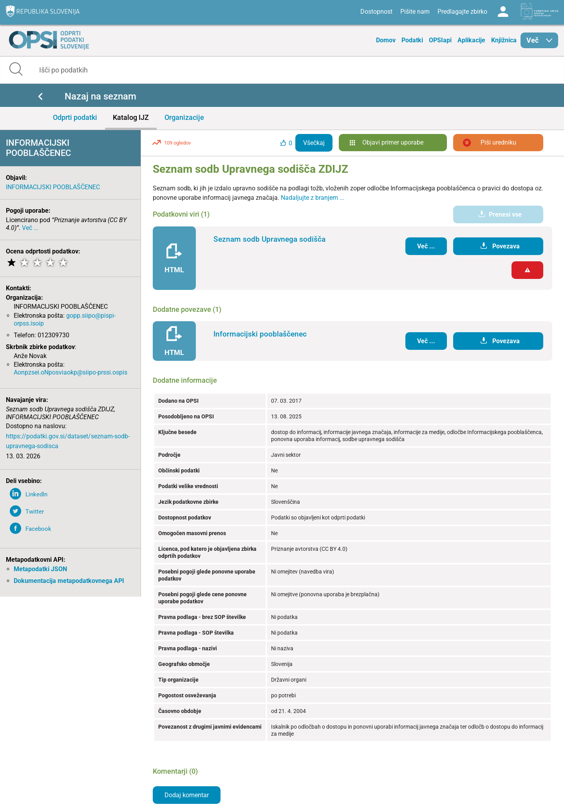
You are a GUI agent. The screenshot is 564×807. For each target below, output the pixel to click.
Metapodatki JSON (40, 569)
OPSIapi (440, 40)
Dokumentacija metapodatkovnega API (69, 580)
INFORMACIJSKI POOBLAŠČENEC (53, 187)
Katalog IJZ (131, 117)
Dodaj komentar (186, 795)
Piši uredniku (498, 142)
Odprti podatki (75, 117)
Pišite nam (415, 11)
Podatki (412, 40)
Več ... (30, 228)
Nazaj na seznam (100, 96)
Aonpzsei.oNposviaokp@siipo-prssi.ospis (70, 372)
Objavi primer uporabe (392, 142)
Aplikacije (471, 40)
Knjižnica (504, 40)
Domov (386, 40)
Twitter (34, 511)
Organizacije (184, 117)
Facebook (38, 528)
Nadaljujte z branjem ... (312, 197)
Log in (503, 12)
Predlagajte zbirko (462, 11)
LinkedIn (36, 494)
